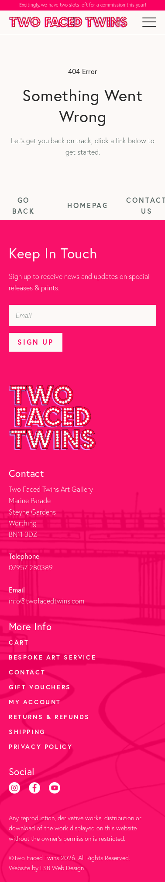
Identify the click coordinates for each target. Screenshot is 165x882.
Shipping (27, 731)
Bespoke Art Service (52, 657)
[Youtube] (54, 788)
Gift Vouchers (40, 687)
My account (35, 702)
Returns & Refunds (49, 717)
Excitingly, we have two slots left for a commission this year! (82, 5)
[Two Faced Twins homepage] (68, 22)
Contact (27, 672)
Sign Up (35, 341)
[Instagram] (14, 788)
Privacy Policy (40, 746)
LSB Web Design (62, 868)
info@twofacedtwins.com (46, 600)
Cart (19, 642)
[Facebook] (34, 788)
